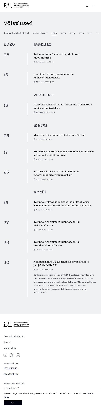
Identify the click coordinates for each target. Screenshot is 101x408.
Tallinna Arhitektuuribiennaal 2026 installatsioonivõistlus (57, 243)
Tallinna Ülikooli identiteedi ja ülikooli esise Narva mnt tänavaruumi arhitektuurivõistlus (63, 203)
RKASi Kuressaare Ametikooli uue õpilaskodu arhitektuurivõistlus (63, 106)
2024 (72, 33)
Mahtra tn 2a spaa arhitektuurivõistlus (59, 135)
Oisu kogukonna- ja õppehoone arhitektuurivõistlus (54, 76)
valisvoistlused (40, 33)
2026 (54, 33)
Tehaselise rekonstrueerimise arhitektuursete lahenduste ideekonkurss (64, 153)
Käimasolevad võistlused (16, 33)
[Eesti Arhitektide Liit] (16, 7)
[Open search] (87, 6)
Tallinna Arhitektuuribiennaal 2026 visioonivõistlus (57, 223)
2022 (90, 33)
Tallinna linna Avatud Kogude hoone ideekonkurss (57, 56)
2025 (63, 33)
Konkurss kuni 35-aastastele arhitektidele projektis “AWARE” (61, 263)
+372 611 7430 (11, 368)
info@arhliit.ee (11, 374)
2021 (99, 33)
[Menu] (93, 5)
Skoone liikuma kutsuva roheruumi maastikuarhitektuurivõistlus (56, 173)
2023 (81, 33)
